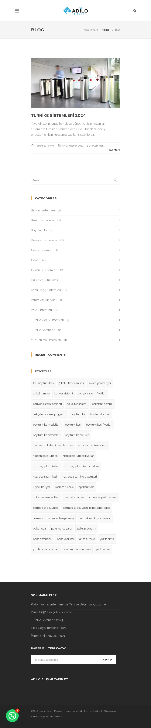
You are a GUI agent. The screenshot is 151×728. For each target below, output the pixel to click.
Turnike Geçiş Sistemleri (47, 320)
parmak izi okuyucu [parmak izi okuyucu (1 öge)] (45, 507)
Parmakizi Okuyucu (44, 300)
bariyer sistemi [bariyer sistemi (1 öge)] (63, 393)
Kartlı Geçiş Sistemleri (46, 290)
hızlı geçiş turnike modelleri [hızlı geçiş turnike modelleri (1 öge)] (81, 466)
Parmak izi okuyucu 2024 (48, 635)
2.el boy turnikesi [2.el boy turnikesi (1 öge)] (43, 383)
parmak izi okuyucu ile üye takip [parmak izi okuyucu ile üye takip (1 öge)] (53, 518)
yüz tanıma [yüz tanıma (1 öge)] (107, 539)
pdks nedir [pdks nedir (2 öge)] (39, 528)
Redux (58, 716)
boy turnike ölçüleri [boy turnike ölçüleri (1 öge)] (77, 435)
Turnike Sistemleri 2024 (58, 115)
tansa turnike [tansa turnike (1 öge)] (87, 539)
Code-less (83, 711)
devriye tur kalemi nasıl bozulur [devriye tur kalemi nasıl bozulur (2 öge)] (53, 445)
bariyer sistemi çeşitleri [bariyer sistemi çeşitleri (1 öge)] (47, 403)
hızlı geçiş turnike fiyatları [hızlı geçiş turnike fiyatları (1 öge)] (78, 455)
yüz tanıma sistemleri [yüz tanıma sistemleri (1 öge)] (77, 549)
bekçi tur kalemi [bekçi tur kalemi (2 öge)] (77, 403)
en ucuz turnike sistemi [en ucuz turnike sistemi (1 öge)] (92, 445)
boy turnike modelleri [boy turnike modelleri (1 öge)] (46, 424)
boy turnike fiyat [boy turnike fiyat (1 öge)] (100, 414)
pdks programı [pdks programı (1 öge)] (86, 528)
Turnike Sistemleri (43, 330)
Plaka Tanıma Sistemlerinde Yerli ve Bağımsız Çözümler (69, 604)
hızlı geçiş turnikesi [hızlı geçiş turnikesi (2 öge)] (45, 476)
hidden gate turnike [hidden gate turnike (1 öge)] (45, 455)
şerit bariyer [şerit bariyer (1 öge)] (103, 549)
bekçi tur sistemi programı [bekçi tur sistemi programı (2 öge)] (49, 414)
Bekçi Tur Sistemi (42, 220)
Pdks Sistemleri (41, 310)
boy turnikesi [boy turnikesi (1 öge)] (73, 424)
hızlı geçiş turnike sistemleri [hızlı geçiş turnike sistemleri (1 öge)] (79, 476)
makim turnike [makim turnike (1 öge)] (64, 487)
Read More (113, 150)
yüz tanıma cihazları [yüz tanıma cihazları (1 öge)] (46, 549)
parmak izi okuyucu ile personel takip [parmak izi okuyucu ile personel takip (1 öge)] (86, 507)
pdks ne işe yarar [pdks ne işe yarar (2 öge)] (61, 528)
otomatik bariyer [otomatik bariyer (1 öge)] (74, 497)
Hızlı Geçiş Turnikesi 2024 (48, 628)
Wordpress (110, 711)
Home (106, 29)
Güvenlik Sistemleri (44, 270)
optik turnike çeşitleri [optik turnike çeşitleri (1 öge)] (46, 497)
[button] (12, 715)
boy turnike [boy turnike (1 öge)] (78, 414)
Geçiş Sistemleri (42, 250)
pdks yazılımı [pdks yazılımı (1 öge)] (65, 539)
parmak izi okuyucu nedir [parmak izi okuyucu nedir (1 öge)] (95, 518)
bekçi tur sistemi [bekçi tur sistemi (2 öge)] (102, 403)
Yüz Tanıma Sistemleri (46, 340)
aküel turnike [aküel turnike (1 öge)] (41, 393)
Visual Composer (40, 716)
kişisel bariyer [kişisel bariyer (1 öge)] (41, 487)
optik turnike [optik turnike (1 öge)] (86, 487)
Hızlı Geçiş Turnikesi (45, 280)
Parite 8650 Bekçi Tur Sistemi (51, 612)
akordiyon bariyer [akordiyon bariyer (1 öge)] (100, 383)
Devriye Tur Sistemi (44, 240)
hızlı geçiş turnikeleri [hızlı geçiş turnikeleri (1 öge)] (46, 466)
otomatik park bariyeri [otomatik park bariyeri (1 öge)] (103, 497)
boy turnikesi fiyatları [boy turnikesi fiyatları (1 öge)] (99, 424)
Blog (117, 29)
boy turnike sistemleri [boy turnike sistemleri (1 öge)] (46, 435)
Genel (35, 260)
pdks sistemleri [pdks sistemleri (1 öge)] (42, 539)
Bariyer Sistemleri (43, 210)
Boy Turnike (39, 230)
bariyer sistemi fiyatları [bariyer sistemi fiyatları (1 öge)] (92, 393)
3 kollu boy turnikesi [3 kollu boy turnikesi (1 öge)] (71, 383)
